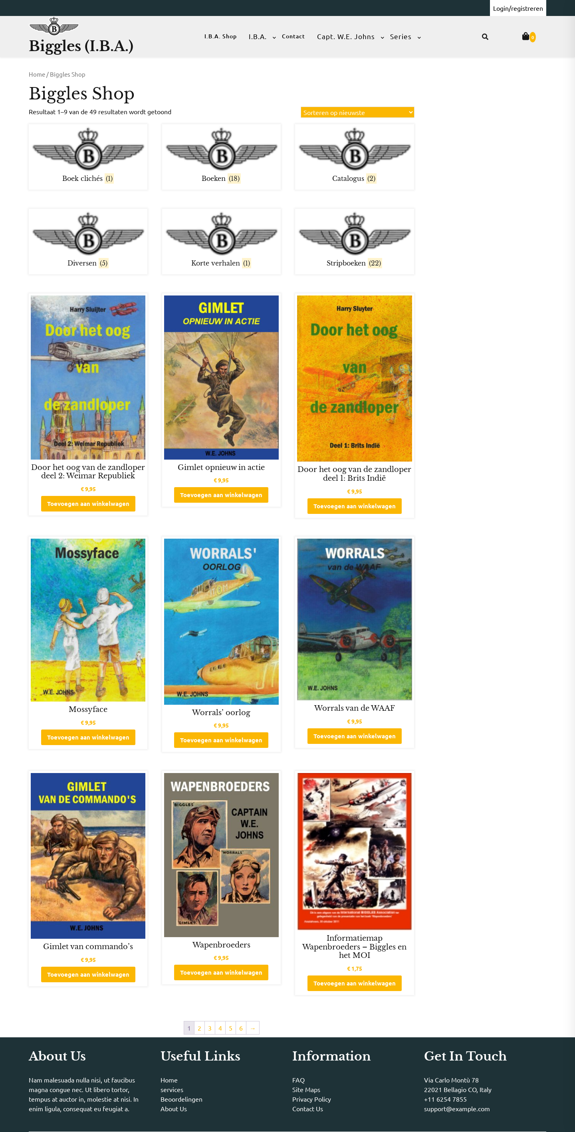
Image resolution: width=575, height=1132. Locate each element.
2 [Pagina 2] (199, 1028)
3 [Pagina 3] (210, 1028)
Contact (293, 36)
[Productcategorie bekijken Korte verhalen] (221, 240)
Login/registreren (518, 8)
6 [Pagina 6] (241, 1028)
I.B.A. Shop (220, 36)
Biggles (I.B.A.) (81, 46)
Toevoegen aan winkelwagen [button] (88, 504)
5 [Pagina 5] (230, 1028)
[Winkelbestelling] (357, 112)
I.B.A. (258, 36)
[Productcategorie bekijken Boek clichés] (88, 156)
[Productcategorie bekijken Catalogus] (354, 156)
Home (37, 74)
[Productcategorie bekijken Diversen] (88, 240)
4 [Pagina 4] (220, 1028)
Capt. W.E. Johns (346, 36)
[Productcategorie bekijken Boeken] (221, 156)
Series (401, 36)
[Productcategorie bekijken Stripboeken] (354, 240)
